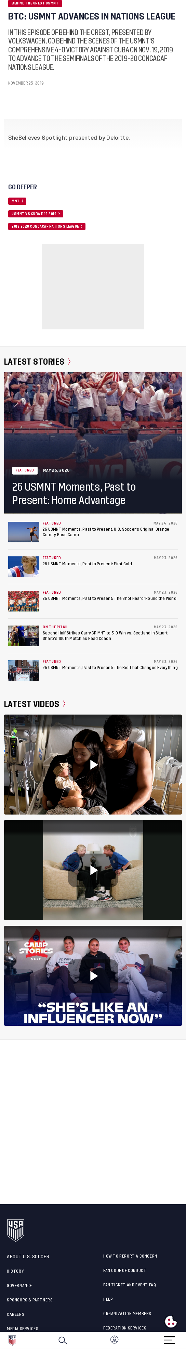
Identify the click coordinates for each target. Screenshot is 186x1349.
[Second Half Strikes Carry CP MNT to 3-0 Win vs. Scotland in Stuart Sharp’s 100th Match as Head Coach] (23, 636)
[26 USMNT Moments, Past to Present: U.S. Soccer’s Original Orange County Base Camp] (23, 532)
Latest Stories (37, 362)
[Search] (62, 1340)
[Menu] (169, 1338)
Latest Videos (34, 704)
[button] (185, 1340)
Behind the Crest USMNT (35, 3)
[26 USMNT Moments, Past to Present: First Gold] (23, 566)
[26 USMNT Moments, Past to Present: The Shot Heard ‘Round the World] (23, 601)
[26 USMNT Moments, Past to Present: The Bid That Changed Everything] (23, 670)
